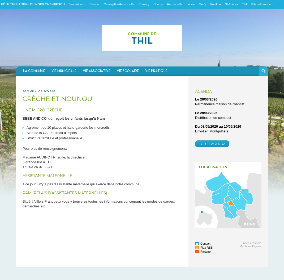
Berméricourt (76, 4)
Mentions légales (250, 246)
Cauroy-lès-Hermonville (119, 4)
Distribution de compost (213, 118)
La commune (34, 71)
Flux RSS (206, 247)
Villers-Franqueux (262, 4)
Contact (205, 243)
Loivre (191, 4)
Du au (218, 126)
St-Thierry (231, 4)
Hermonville (174, 4)
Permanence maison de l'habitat (219, 104)
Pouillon (215, 4)
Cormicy (144, 4)
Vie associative (96, 71)
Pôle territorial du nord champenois (33, 4)
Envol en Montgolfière (212, 131)
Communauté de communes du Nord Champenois (142, 38)
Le (206, 99)
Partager (206, 251)
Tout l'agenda (212, 144)
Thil (244, 4)
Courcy (158, 4)
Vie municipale (63, 71)
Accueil (28, 91)
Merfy (202, 4)
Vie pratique (156, 71)
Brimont (94, 4)
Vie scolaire (128, 71)
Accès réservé (252, 243)
